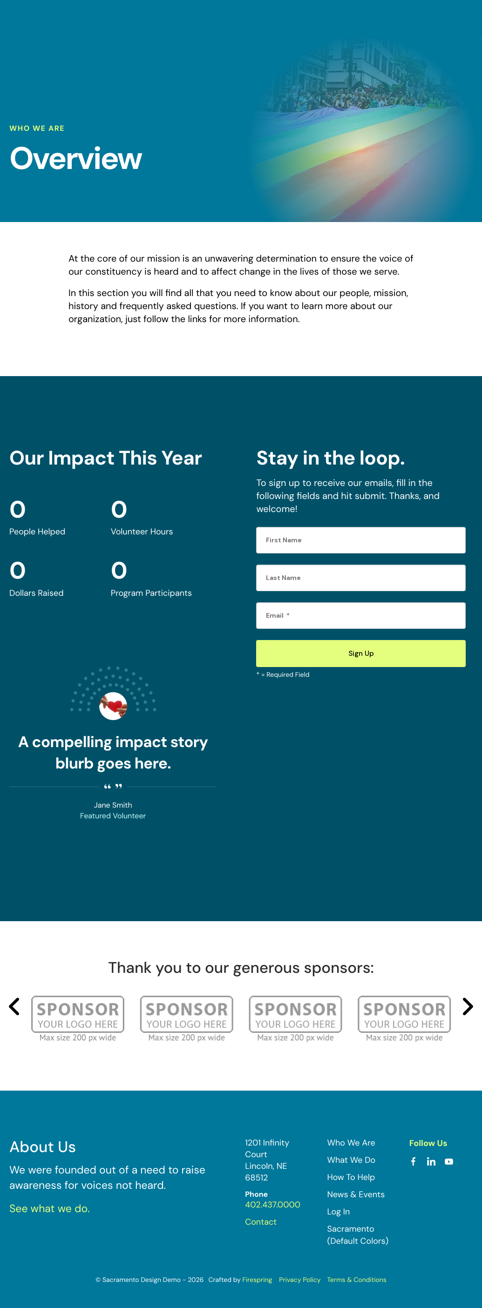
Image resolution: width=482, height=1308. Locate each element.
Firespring (257, 1279)
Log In (338, 1211)
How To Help (351, 1176)
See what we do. (49, 1208)
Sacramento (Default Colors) (358, 1234)
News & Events (356, 1194)
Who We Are (351, 1141)
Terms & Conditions (357, 1279)
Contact (261, 1221)
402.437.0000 (272, 1204)
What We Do (351, 1159)
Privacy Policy (299, 1279)
